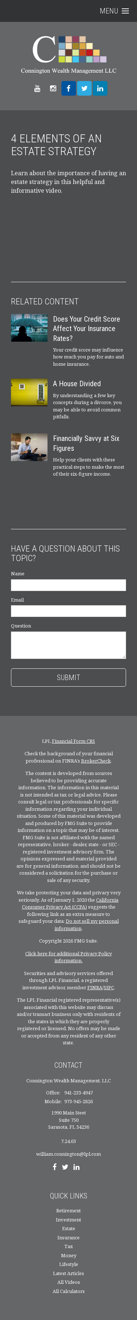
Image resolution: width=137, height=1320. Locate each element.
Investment (68, 1219)
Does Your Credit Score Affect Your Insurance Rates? (86, 329)
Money (68, 1255)
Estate (68, 1228)
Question (21, 625)
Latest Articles (68, 1273)
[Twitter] (65, 1168)
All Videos (68, 1282)
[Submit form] (68, 677)
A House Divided (77, 383)
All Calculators (69, 1291)
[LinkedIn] (76, 1168)
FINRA (94, 987)
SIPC (109, 987)
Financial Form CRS (73, 741)
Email (17, 599)
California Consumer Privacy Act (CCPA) (70, 903)
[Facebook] (55, 1168)
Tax (68, 1246)
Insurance (68, 1237)
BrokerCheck (96, 760)
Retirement (68, 1210)
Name (17, 573)
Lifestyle (68, 1264)
